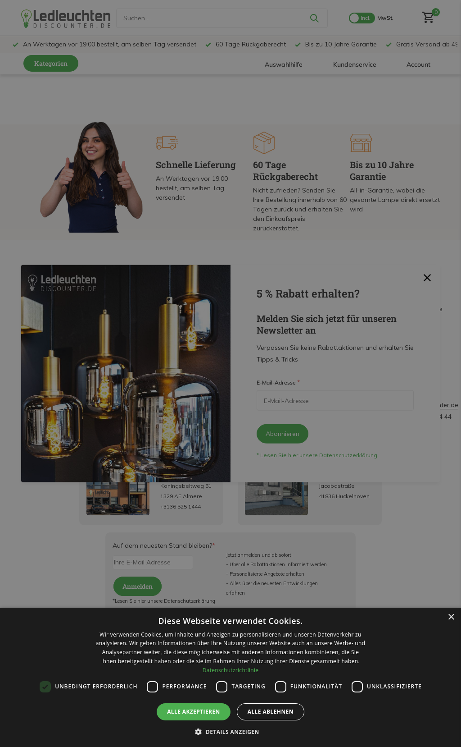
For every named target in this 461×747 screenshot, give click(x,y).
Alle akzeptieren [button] (193, 711)
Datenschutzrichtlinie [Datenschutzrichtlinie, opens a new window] (231, 670)
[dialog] (230, 677)
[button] (230, 731)
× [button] (450, 617)
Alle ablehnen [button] (271, 711)
